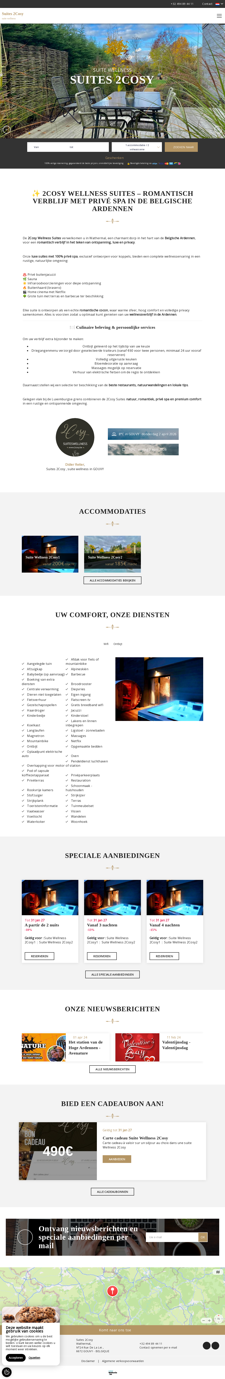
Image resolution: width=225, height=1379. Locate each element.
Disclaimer (88, 1361)
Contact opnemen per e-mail (156, 1347)
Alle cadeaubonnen (112, 1192)
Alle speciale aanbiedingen (112, 974)
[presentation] (7, 130)
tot (71, 147)
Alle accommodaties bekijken (112, 580)
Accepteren (16, 1358)
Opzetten (34, 1358)
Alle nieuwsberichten (112, 1069)
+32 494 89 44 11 (148, 1343)
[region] (31, 1336)
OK (203, 1237)
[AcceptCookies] (7, 1372)
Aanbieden (117, 1159)
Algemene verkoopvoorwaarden (123, 1361)
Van (36, 147)
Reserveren (39, 956)
